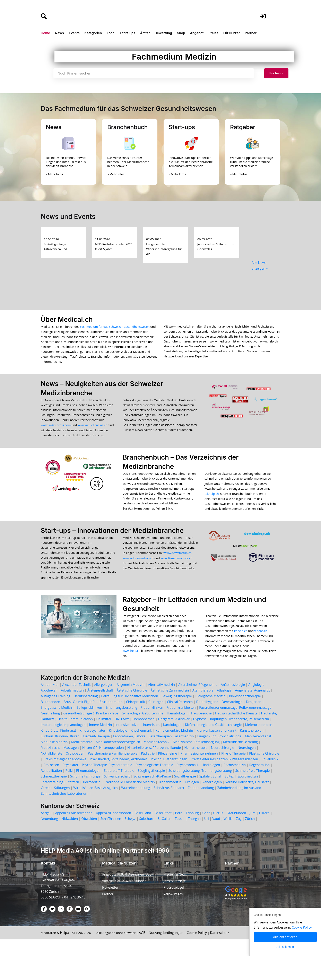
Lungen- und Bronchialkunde (219, 752)
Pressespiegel (174, 904)
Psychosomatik (188, 781)
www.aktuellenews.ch (92, 430)
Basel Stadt (163, 829)
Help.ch (66, 949)
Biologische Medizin (210, 712)
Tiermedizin (91, 798)
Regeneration (259, 781)
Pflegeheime (167, 769)
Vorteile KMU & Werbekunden (125, 897)
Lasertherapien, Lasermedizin (171, 752)
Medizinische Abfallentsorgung (196, 758)
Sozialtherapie (185, 792)
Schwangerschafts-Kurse (152, 792)
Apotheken (49, 706)
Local (111, 33)
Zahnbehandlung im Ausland (239, 803)
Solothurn (146, 834)
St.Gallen (164, 834)
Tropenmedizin (169, 798)
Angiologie (256, 700)
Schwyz (130, 834)
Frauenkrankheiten (181, 723)
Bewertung (163, 33)
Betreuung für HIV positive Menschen (129, 712)
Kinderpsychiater (92, 746)
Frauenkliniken (152, 723)
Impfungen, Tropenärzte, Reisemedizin (239, 735)
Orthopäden (75, 769)
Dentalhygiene (207, 717)
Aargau (46, 829)
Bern (178, 829)
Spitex (229, 792)
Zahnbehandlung (201, 803)
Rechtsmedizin (235, 781)
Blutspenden (50, 717)
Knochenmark (141, 746)
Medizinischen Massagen (60, 763)
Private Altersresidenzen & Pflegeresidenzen (224, 775)
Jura (253, 829)
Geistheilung (50, 729)
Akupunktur (50, 700)
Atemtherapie (202, 706)
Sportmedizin (247, 792)
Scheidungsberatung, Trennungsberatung (200, 786)
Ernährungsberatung (121, 723)
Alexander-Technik (76, 700)
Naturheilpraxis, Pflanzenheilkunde (154, 763)
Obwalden (89, 834)
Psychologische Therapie (154, 781)
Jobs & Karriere (175, 897)
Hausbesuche (201, 729)
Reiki (68, 786)
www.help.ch (131, 666)
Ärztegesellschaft (100, 706)
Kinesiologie (118, 746)
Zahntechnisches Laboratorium (64, 809)
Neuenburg (49, 834)
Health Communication (75, 735)
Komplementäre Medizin (174, 746)
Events (74, 33)
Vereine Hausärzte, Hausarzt (247, 798)
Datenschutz (225, 949)
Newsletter (110, 904)
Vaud (216, 834)
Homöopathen (143, 735)
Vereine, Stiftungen (55, 803)
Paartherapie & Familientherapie (112, 769)
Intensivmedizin (127, 740)
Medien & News (176, 891)
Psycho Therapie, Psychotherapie (107, 781)
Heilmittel (103, 735)
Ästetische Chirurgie (132, 706)
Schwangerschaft (117, 792)
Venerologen (212, 798)
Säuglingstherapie (151, 786)
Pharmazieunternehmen (199, 769)
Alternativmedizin (161, 700)
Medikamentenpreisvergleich (118, 758)
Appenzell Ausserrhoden (73, 829)
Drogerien (253, 717)
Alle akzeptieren (285, 937)
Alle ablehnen (285, 946)
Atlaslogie (224, 706)
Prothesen (51, 781)
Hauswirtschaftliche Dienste (236, 729)
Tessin (179, 834)
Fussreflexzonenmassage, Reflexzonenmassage (235, 723)
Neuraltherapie (195, 763)
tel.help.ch (212, 501)
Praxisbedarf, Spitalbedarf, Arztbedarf (118, 775)
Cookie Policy (202, 949)
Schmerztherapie (54, 792)
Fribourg (192, 829)
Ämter (145, 33)
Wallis (228, 834)
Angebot (196, 33)
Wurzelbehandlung (135, 803)
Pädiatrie (148, 769)
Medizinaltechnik (156, 758)
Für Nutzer (231, 33)
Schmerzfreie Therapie (252, 786)
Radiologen (211, 781)
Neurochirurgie (222, 763)
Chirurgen (156, 717)
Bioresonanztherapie (245, 712)
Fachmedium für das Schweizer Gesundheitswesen (115, 327)
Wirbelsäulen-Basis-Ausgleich (95, 803)
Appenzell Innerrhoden (113, 829)
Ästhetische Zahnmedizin (170, 706)
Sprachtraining (52, 798)
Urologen (192, 798)
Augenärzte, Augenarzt (252, 706)
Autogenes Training (55, 712)
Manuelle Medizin (54, 758)
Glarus (218, 829)
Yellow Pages (173, 910)
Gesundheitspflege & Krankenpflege (90, 729)
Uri (206, 834)
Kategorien (93, 33)
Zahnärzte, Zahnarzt (169, 803)
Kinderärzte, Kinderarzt (58, 746)
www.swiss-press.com (56, 430)
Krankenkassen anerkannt (216, 746)
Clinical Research (180, 717)
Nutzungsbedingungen (171, 949)
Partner (251, 33)
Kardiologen (172, 740)
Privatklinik (269, 775)
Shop (181, 33)
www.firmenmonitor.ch (176, 568)
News (59, 33)
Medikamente (81, 758)
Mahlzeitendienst (258, 752)
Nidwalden (70, 834)
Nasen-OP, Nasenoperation (103, 763)
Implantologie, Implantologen (63, 740)
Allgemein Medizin (131, 700)
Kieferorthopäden (258, 740)
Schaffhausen (111, 834)
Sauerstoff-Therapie (119, 786)
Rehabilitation (51, 786)
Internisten (151, 740)
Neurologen (247, 763)
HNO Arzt (121, 735)
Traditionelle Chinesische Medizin (129, 798)
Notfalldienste (51, 769)
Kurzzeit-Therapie (97, 752)
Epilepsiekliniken (89, 723)
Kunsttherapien (251, 746)
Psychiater (70, 781)
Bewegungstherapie (177, 712)
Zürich (250, 834)
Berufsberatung (86, 712)
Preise (213, 33)
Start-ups (127, 33)
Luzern (264, 829)
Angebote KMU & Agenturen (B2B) (128, 891)
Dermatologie (232, 717)
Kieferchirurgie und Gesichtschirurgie (213, 740)
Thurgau (194, 834)
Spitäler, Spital (210, 792)
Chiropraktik (135, 717)
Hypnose (200, 735)
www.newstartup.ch (178, 563)
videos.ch (260, 645)
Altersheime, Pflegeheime (197, 700)
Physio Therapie (233, 769)
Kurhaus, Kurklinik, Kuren (60, 752)
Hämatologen (177, 729)
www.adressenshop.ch (138, 568)
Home (45, 33)
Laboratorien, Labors (129, 752)
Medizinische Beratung (240, 758)
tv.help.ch (241, 645)
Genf (206, 829)
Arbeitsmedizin (72, 706)
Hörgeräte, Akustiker (174, 735)
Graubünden (236, 829)
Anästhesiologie (233, 700)
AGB (147, 949)
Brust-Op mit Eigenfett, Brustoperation (93, 717)
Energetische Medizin (57, 723)
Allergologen (103, 700)
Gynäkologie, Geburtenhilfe (142, 729)
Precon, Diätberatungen (169, 775)
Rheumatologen (88, 786)
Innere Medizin (100, 740)
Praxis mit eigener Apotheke (64, 775)
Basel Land (143, 829)
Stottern (73, 798)
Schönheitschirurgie (85, 792)
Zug (239, 834)
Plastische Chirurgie (264, 769)
